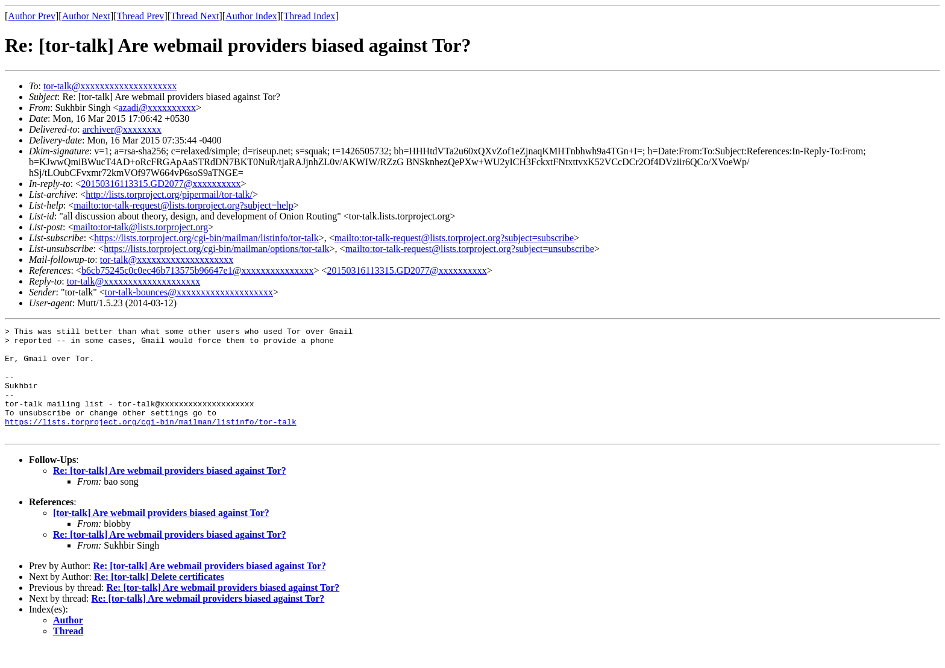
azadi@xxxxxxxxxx (156, 107)
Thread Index (310, 16)
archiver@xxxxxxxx (122, 129)
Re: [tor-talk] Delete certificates (159, 598)
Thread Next (195, 16)
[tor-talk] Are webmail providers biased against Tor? (161, 534)
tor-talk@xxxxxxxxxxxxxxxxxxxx (110, 86)
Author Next (86, 16)
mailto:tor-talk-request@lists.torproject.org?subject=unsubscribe (469, 249)
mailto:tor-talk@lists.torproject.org (140, 227)
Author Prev (31, 16)
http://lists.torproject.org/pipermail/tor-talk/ (169, 194)
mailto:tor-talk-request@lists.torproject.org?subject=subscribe (454, 238)
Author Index (251, 16)
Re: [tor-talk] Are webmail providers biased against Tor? (169, 492)
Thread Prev (141, 16)
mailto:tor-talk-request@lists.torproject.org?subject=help (183, 205)
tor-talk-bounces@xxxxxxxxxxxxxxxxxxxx (189, 292)
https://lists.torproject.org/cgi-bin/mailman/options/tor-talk (216, 249)
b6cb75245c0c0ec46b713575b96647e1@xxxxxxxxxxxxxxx (197, 270)
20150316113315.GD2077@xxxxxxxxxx (160, 183)
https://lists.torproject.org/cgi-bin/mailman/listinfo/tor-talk (206, 238)
